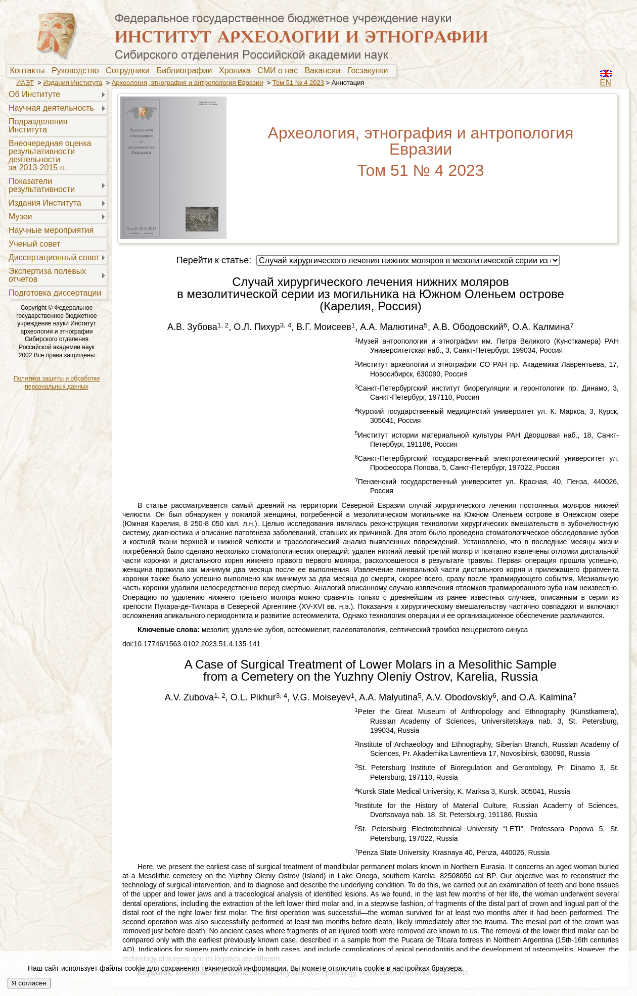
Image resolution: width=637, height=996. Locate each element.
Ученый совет (34, 244)
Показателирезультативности (42, 185)
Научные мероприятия (51, 230)
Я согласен (29, 983)
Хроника (237, 71)
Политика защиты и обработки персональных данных (57, 382)
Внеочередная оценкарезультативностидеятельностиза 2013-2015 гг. (50, 155)
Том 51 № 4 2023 (298, 82)
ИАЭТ (25, 82)
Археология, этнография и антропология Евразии (187, 82)
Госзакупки (369, 71)
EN (605, 82)
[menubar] (201, 71)
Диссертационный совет (54, 257)
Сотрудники (130, 71)
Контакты (29, 71)
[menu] (56, 193)
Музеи (20, 216)
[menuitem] (30, 71)
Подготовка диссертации (55, 293)
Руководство (77, 71)
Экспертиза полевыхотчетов (47, 275)
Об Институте (34, 94)
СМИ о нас (279, 71)
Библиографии (187, 71)
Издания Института (72, 82)
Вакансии (325, 71)
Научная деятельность (51, 108)
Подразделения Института (38, 125)
